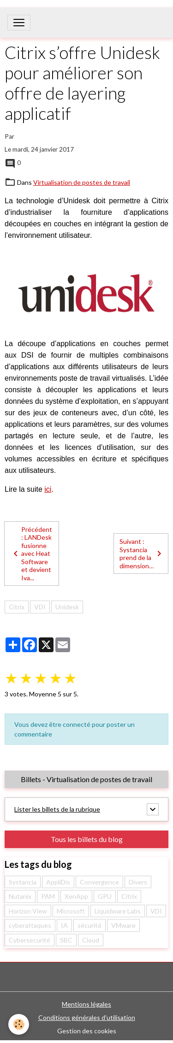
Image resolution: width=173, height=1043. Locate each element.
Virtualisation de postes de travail (81, 182)
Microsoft (71, 911)
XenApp (76, 896)
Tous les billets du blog (87, 839)
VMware (123, 925)
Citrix (16, 607)
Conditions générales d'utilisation (86, 1017)
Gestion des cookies (86, 1031)
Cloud (90, 940)
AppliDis (58, 882)
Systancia (22, 882)
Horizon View (28, 911)
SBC (66, 940)
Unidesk (67, 607)
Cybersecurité (29, 940)
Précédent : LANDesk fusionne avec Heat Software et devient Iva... (31, 553)
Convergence (99, 882)
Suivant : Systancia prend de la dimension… (142, 553)
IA (64, 925)
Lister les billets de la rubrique (57, 809)
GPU (105, 896)
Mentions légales (86, 1004)
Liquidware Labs (118, 911)
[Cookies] (18, 1024)
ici (47, 489)
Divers (138, 882)
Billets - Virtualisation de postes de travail (86, 779)
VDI (40, 607)
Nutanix (20, 896)
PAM (48, 896)
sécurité (89, 925)
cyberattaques (30, 925)
